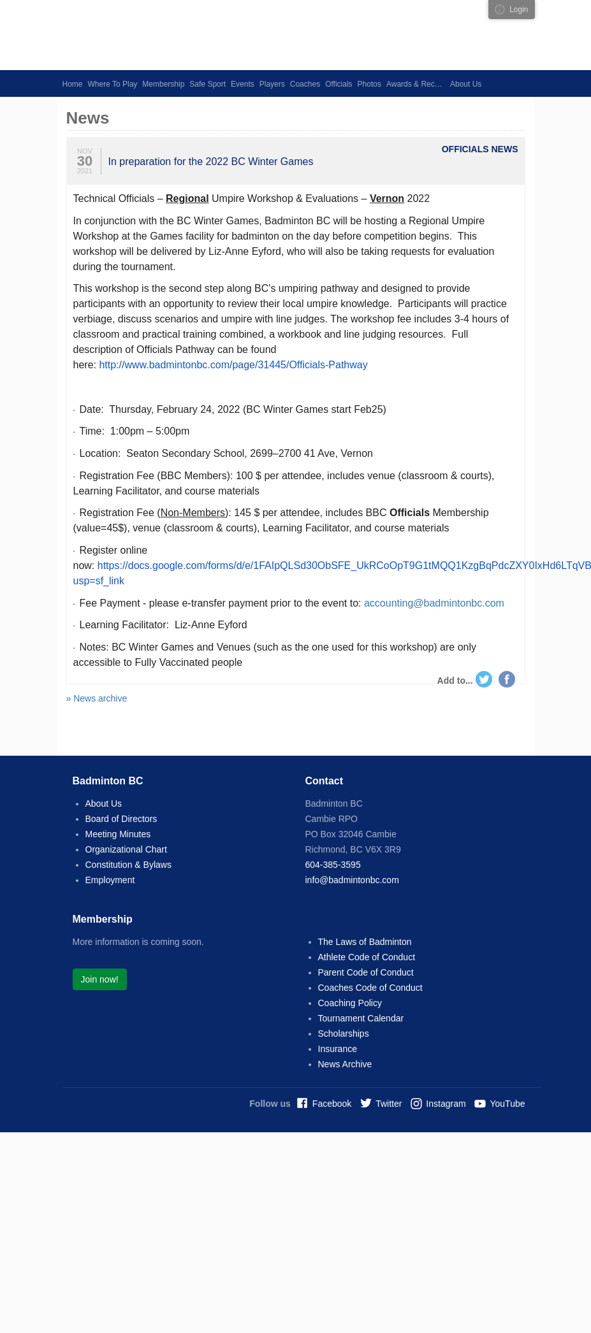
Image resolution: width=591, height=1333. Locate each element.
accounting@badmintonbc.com (434, 603)
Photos (369, 84)
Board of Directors (121, 819)
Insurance (337, 1049)
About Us (103, 803)
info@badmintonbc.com (352, 880)
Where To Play (113, 84)
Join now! (100, 979)
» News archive (97, 698)
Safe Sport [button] (207, 84)
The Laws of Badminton (365, 942)
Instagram (445, 1104)
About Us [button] (465, 84)
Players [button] (272, 84)
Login (518, 9)
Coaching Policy (350, 1003)
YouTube (507, 1104)
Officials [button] (338, 84)
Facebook (507, 679)
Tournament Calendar (361, 1018)
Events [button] (242, 84)
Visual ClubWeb (500, 9)
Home (72, 84)
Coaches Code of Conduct (370, 988)
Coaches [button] (305, 84)
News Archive (345, 1064)
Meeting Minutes (118, 834)
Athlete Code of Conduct (367, 957)
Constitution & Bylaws (128, 865)
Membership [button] (163, 84)
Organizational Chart (126, 849)
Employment (110, 880)
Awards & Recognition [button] (417, 84)
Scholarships (343, 1033)
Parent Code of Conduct (366, 972)
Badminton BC (178, 35)
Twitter (484, 679)
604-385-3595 (333, 865)
